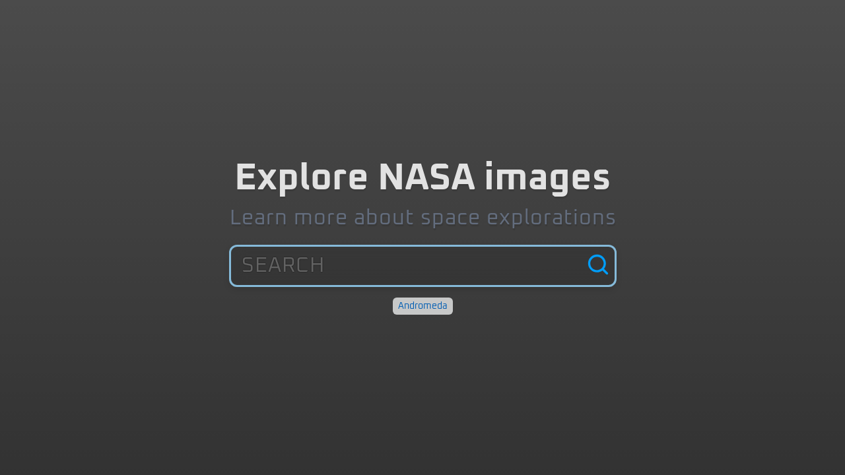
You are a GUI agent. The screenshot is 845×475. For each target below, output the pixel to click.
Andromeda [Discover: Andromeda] (423, 306)
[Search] (598, 266)
